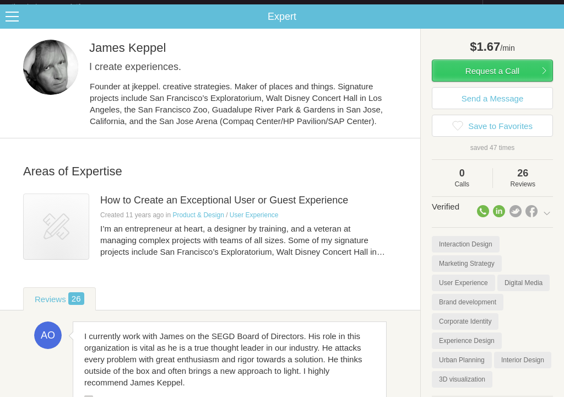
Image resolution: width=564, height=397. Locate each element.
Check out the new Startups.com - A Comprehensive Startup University (363, 7)
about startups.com (521, 7)
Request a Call (492, 79)
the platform (57, 6)
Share (553, 25)
